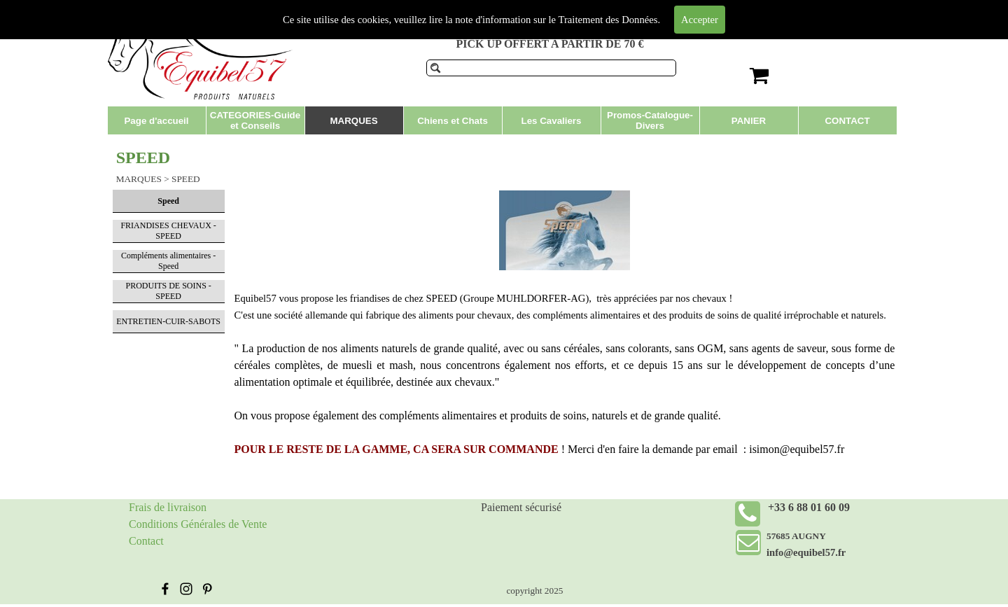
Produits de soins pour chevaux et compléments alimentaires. (530, 13)
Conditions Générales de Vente (198, 524)
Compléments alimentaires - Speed (168, 261)
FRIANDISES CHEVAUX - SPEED (168, 231)
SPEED (186, 179)
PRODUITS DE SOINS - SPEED (168, 291)
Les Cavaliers (552, 121)
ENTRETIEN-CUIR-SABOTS (168, 321)
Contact (146, 541)
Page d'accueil (156, 121)
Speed (168, 201)
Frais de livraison (167, 507)
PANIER (749, 121)
